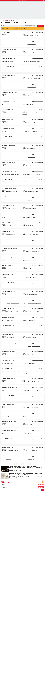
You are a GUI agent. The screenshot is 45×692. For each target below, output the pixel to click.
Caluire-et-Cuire (31, 122)
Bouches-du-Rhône (35, 61)
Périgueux (30, 286)
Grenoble (9, 243)
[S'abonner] (22, 490)
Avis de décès (5, 20)
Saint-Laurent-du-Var (32, 112)
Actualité (3, 484)
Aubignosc (9, 371)
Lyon (29, 433)
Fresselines (30, 165)
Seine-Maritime (34, 450)
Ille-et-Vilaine (33, 268)
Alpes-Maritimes (12, 69)
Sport (2, 486)
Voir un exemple (41, 484)
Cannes (8, 191)
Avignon (29, 148)
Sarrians (29, 416)
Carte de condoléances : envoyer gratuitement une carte (22, 466)
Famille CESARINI (12, 20)
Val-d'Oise (36, 328)
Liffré (29, 268)
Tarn (32, 139)
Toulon (29, 200)
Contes (29, 234)
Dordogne (35, 286)
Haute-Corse (33, 44)
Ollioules (29, 104)
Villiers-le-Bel (30, 328)
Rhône (35, 122)
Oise (37, 35)
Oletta (29, 354)
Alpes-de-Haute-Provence (16, 371)
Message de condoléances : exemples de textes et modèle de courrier (25, 473)
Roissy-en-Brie (31, 399)
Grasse (28, 191)
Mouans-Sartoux (31, 182)
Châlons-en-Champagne (33, 303)
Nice (8, 69)
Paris (29, 243)
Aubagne (30, 251)
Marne (39, 303)
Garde (29, 95)
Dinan (8, 61)
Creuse (34, 165)
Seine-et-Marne (38, 399)
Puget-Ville (30, 459)
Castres (29, 139)
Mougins (29, 381)
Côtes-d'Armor (13, 61)
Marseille (29, 61)
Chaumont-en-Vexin (31, 35)
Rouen (29, 450)
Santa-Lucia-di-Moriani (32, 441)
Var (32, 95)
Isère (12, 243)
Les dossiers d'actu (5, 487)
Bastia (29, 44)
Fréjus (7, 459)
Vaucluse (33, 148)
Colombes (9, 450)
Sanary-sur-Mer (9, 337)
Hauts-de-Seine (14, 450)
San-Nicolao (29, 131)
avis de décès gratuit (15, 28)
